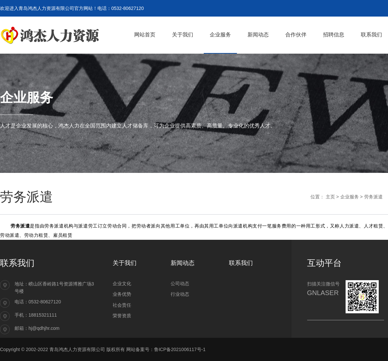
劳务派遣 (373, 196)
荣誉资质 (122, 315)
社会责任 (122, 305)
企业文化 (122, 283)
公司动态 (180, 283)
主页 (330, 196)
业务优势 (122, 294)
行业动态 (180, 294)
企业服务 (349, 196)
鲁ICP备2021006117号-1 (180, 349)
